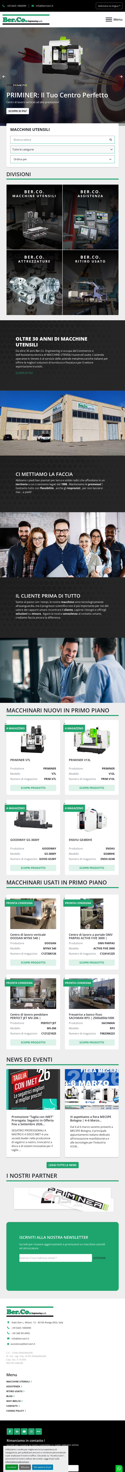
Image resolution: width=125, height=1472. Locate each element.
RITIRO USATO (14, 1391)
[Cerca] (60, 139)
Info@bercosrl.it (20, 1338)
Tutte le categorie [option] (23, 149)
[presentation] (4, 77)
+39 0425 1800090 (16, 5)
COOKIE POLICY (15, 1410)
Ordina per (20, 159)
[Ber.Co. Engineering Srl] (29, 1311)
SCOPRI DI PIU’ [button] (17, 111)
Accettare (11, 1467)
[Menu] (109, 19)
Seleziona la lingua (108, 5)
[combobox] (62, 149)
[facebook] (10, 1431)
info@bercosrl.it (44, 5)
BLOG (9, 1396)
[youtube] (24, 1431)
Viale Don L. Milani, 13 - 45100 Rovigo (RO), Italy (37, 1322)
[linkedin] (17, 1431)
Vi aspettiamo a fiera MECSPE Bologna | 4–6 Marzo (90, 1118)
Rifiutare (25, 1467)
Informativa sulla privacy (17, 1461)
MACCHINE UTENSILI (18, 1381)
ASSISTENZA (13, 1386)
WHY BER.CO (13, 1401)
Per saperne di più (42, 1467)
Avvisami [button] (99, 1258)
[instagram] (31, 1431)
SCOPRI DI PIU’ (24, 373)
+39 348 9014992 (21, 1333)
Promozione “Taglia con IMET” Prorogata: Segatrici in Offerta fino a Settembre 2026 (33, 1120)
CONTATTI (12, 1405)
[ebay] (38, 1431)
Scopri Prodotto (33, 788)
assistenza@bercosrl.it (23, 1343)
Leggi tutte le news (62, 1165)
